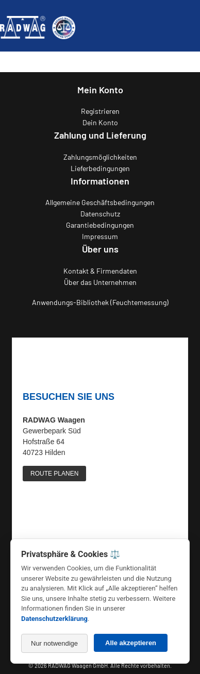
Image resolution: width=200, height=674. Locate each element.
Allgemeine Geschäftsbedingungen (100, 202)
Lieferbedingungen (100, 168)
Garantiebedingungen (100, 225)
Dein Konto (100, 122)
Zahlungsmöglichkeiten (100, 157)
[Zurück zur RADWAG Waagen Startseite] (37, 26)
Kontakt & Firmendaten (100, 270)
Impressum (100, 236)
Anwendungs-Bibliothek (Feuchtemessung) (100, 302)
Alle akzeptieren (130, 643)
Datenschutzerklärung (54, 618)
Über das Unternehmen (100, 282)
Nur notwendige (54, 643)
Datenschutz (100, 213)
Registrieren (100, 111)
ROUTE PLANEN (54, 473)
